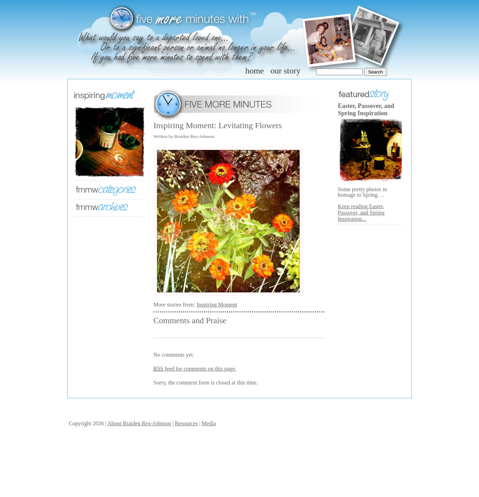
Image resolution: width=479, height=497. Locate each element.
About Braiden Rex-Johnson (139, 423)
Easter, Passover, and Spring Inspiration (366, 109)
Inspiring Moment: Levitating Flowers (217, 125)
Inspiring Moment (217, 305)
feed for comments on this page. (194, 369)
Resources (186, 423)
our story (286, 70)
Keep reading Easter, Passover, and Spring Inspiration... (361, 212)
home (254, 70)
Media (209, 423)
